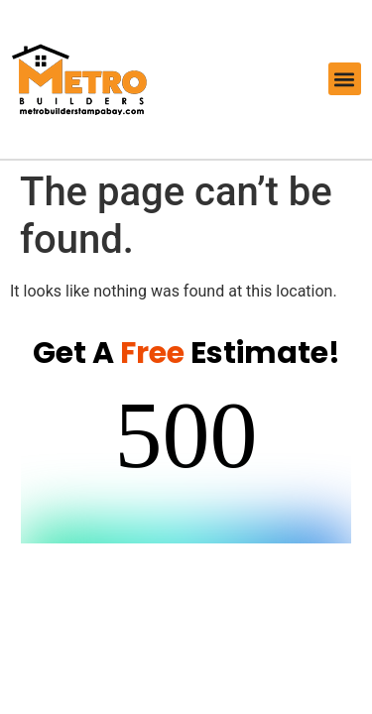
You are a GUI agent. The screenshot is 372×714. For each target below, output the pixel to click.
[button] (344, 78)
